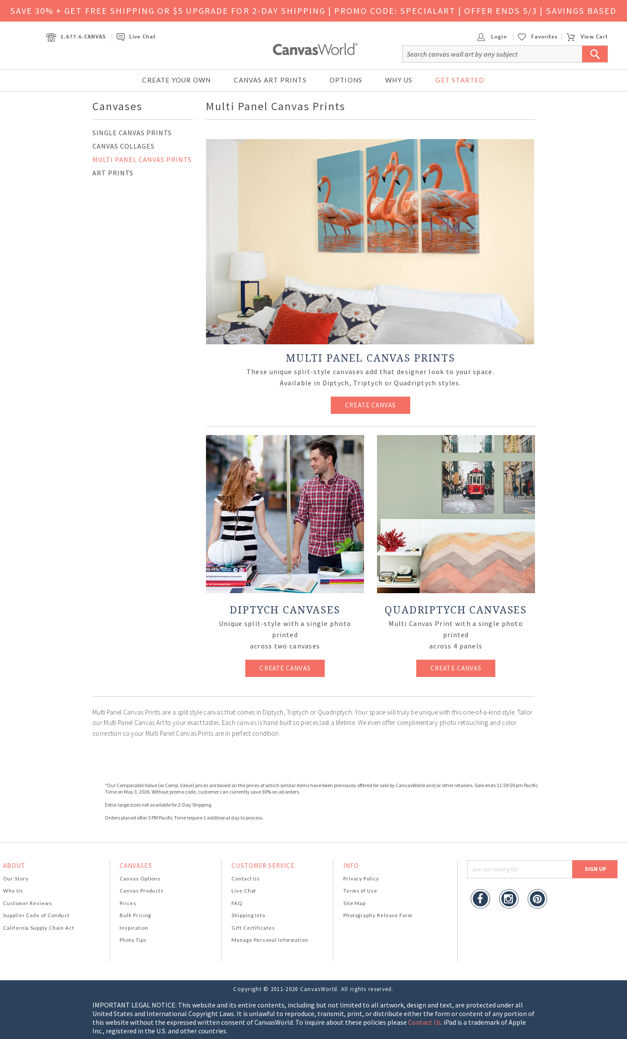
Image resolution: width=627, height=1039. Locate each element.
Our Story (15, 878)
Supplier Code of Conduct (36, 915)
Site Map (354, 903)
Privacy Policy (361, 878)
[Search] (505, 54)
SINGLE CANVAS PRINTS (132, 132)
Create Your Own (176, 80)
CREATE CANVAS (370, 405)
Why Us (398, 80)
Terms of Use (360, 890)
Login (492, 36)
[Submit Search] (595, 54)
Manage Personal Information (269, 940)
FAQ (236, 903)
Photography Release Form (377, 915)
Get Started (459, 80)
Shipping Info (248, 915)
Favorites (544, 36)
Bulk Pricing (135, 915)
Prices (128, 903)
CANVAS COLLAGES (123, 146)
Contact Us (245, 878)
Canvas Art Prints (270, 80)
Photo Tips (133, 940)
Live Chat (136, 36)
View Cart (587, 36)
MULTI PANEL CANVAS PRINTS (142, 159)
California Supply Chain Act (38, 928)
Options (345, 80)
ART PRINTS (112, 172)
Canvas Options (140, 878)
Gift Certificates (253, 928)
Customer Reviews (27, 903)
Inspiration (134, 928)
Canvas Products (142, 890)
